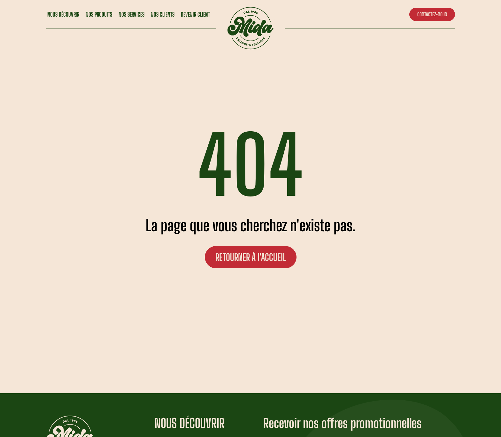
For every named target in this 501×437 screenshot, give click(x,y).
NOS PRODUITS (99, 14)
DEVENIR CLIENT (195, 14)
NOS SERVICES (131, 14)
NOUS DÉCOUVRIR (63, 14)
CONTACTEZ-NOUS (432, 14)
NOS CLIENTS (162, 14)
